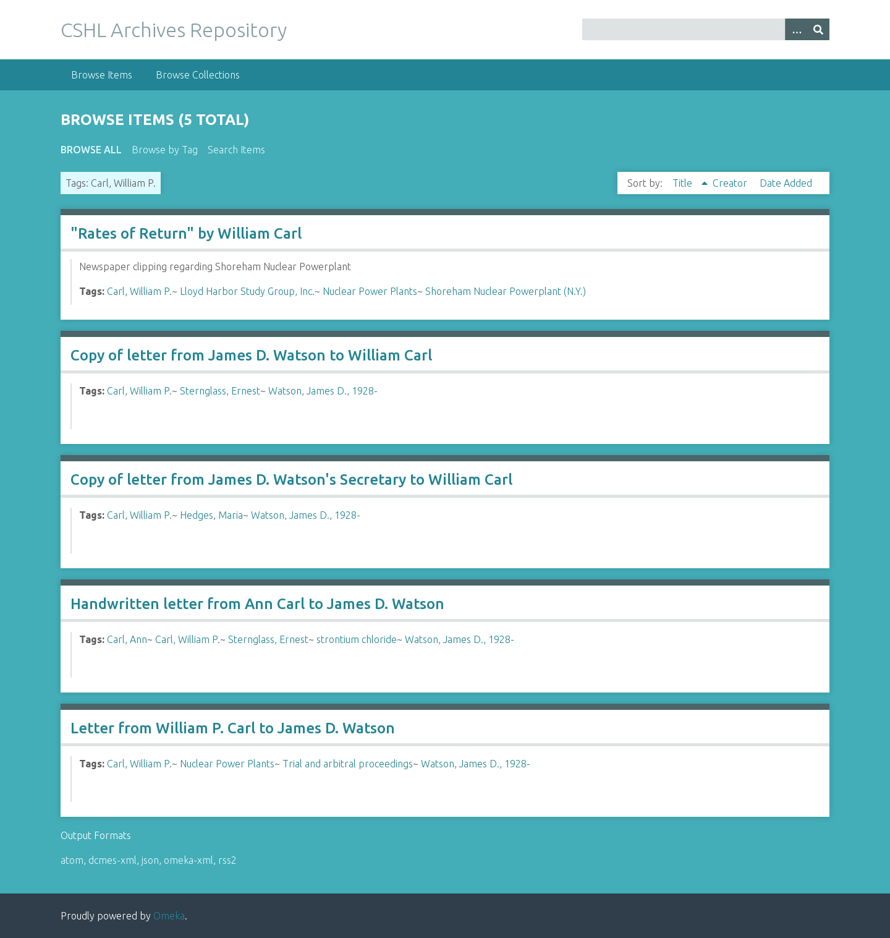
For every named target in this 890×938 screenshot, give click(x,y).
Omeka (169, 915)
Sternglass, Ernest (220, 390)
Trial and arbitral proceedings (347, 763)
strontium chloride (356, 639)
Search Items (236, 149)
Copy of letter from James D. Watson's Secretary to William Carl (291, 479)
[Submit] (818, 29)
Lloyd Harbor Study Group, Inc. (247, 291)
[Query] (706, 29)
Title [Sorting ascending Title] (683, 183)
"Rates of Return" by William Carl (186, 233)
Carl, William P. (139, 291)
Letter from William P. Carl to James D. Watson (232, 728)
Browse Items (101, 74)
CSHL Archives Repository (174, 30)
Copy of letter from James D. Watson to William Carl (251, 355)
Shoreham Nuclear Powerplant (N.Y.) (505, 291)
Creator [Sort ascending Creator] (731, 183)
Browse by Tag (165, 149)
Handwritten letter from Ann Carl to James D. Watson (257, 603)
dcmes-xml (112, 860)
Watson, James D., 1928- (323, 390)
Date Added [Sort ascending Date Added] (786, 183)
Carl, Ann (127, 639)
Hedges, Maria (211, 515)
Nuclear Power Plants (370, 291)
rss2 (227, 860)
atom (72, 860)
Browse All (91, 149)
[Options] (796, 29)
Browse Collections (198, 74)
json (150, 860)
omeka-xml (188, 860)
